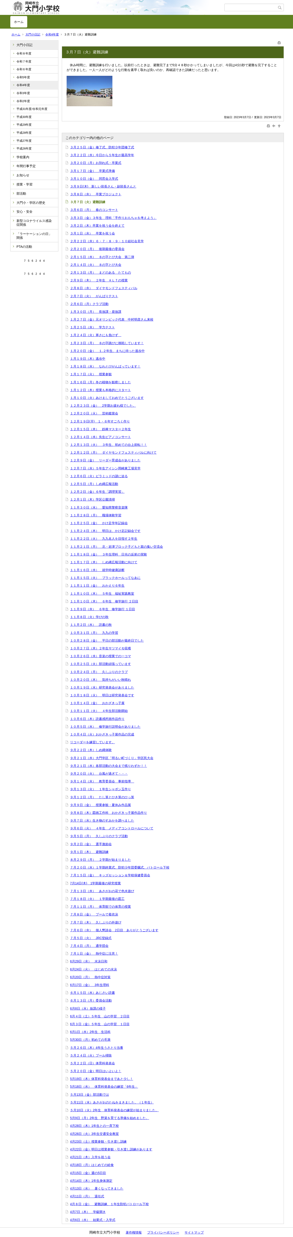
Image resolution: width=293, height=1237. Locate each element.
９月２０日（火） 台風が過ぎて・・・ (99, 773)
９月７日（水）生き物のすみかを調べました (102, 820)
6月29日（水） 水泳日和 (88, 961)
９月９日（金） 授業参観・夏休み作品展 (100, 805)
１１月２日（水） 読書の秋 (91, 625)
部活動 (21, 193)
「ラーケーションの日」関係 (34, 236)
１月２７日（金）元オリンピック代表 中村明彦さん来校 (111, 319)
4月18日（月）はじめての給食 (92, 1165)
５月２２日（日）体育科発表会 (92, 1063)
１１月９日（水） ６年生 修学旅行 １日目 (102, 609)
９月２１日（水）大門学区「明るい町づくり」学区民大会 (111, 758)
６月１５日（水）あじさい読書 (92, 993)
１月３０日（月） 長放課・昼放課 (95, 311)
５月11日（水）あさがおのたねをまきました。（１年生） (112, 1102)
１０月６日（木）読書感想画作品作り (97, 719)
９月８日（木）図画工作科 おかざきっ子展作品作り (108, 813)
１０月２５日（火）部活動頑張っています (100, 664)
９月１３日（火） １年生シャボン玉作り (100, 789)
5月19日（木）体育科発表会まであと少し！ (101, 1079)
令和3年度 (23, 93)
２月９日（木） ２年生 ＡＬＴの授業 (99, 280)
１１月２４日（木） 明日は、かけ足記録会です (105, 531)
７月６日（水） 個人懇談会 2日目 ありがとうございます (114, 930)
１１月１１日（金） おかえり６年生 (97, 585)
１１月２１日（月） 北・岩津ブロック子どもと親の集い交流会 (116, 546)
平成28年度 (24, 132)
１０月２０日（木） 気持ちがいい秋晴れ (100, 679)
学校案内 (22, 157)
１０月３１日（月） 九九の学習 (94, 633)
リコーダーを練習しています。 (92, 742)
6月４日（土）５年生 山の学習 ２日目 (100, 1016)
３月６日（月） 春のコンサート (94, 210)
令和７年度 (23, 61)
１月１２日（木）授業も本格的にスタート (100, 390)
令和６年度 (23, 69)
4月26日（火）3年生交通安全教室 (94, 1134)
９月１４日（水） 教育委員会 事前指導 (102, 781)
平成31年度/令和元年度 (31, 109)
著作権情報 (134, 1232)
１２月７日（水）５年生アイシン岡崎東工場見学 (105, 468)
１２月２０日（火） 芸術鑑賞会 (94, 413)
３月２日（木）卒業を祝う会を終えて (97, 225)
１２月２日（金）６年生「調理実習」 (97, 491)
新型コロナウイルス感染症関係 (34, 222)
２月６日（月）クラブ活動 (89, 304)
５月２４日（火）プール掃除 (91, 1055)
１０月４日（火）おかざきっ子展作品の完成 (102, 734)
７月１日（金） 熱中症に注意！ (94, 953)
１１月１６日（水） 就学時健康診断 (97, 570)
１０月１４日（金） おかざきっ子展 (97, 703)
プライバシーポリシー (163, 1232)
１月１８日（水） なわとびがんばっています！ (105, 366)
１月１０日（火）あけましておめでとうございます (107, 398)
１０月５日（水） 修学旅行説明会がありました (105, 726)
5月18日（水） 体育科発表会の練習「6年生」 (104, 1086)
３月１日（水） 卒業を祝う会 (92, 233)
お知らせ (22, 175)
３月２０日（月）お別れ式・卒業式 (95, 163)
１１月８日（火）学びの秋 (89, 617)
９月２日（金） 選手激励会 (91, 844)
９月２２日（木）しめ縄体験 (91, 750)
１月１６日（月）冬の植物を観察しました (100, 382)
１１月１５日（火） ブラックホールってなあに (105, 578)
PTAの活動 (24, 246)
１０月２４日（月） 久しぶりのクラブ (99, 672)
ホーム (19, 22)
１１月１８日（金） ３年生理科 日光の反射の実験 (108, 554)
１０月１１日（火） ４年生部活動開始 (99, 711)
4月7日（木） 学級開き (88, 1212)
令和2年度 (23, 101)
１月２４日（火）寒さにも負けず (95, 335)
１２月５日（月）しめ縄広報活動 (94, 484)
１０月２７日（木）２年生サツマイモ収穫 (100, 648)
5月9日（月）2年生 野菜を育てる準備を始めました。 (109, 1118)
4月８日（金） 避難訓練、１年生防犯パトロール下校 (109, 1204)
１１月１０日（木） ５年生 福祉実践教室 (102, 593)
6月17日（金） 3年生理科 (89, 985)
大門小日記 (32, 34)
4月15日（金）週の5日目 (88, 1173)
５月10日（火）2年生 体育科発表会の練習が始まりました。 (114, 1110)
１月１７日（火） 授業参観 (91, 374)
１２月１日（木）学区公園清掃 (92, 499)
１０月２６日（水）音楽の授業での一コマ (100, 656)
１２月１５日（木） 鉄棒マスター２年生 (100, 429)
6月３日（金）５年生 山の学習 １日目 (100, 1024)
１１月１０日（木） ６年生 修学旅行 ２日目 (104, 601)
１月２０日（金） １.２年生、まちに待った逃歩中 (107, 351)
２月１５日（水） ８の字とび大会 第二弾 (102, 257)
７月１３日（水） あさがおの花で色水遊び (102, 891)
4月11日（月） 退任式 (87, 1196)
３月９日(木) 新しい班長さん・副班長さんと (103, 186)
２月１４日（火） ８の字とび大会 (95, 265)
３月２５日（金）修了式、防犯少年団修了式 (102, 147)
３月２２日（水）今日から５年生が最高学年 (102, 155)
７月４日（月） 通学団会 (89, 946)
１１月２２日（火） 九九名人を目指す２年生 (103, 538)
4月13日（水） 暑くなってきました (96, 1188)
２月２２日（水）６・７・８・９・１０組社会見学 (107, 241)
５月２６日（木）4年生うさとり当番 (96, 1047)
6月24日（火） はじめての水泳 (93, 969)
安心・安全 (24, 211)
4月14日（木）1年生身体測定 (91, 1181)
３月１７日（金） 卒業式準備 (92, 171)
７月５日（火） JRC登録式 (90, 938)
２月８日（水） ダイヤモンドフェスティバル (103, 288)
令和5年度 (23, 77)
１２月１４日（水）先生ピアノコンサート (100, 437)
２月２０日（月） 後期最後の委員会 (97, 249)
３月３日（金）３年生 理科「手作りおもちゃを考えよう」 (113, 218)
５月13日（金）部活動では (89, 1094)
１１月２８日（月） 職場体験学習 (95, 515)
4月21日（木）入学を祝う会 (90, 1157)
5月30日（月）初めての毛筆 (90, 1039)
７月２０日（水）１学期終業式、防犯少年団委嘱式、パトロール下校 (119, 867)
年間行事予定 (26, 166)
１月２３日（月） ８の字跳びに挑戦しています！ (107, 343)
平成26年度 (24, 148)
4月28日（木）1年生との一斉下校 (94, 1126)
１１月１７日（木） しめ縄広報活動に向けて (103, 562)
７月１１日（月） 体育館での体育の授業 (100, 906)
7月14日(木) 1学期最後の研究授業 (95, 883)
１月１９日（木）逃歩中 (87, 358)
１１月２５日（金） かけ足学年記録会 (99, 523)
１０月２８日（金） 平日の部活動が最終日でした (107, 640)
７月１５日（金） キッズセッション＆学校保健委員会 (110, 875)
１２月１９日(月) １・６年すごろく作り (100, 421)
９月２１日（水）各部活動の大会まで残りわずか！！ (108, 766)
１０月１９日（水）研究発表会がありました (102, 687)
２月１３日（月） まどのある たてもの (100, 272)
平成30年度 (24, 117)
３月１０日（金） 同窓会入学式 (94, 178)
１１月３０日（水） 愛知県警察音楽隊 (99, 507)
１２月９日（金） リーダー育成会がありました (105, 460)
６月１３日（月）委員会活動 (91, 1000)
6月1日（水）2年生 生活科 (90, 1032)
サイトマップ (194, 1232)
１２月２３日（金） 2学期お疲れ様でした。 (103, 405)
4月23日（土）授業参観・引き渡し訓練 (98, 1141)
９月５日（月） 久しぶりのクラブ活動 (99, 836)
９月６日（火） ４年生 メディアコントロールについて (111, 828)
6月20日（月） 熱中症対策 (90, 977)
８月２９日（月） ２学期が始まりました (100, 859)
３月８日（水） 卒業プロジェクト (95, 194)
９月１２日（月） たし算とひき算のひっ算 (102, 797)
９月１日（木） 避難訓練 (89, 852)
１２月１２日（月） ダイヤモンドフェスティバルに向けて (113, 452)
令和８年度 (23, 53)
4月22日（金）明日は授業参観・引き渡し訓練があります (111, 1149)
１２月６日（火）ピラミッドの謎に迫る (99, 476)
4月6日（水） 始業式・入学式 (92, 1220)
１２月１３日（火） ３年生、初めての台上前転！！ (108, 445)
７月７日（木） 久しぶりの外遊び (95, 922)
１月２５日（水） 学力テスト (92, 327)
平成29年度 (24, 124)
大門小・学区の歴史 (30, 202)
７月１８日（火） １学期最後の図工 (97, 899)
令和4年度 (52, 34)
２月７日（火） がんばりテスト (94, 296)
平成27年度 (24, 140)
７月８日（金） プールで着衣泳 (94, 914)
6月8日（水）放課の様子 (88, 1008)
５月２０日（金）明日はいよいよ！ (95, 1071)
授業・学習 (24, 184)
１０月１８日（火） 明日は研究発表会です (102, 695)
